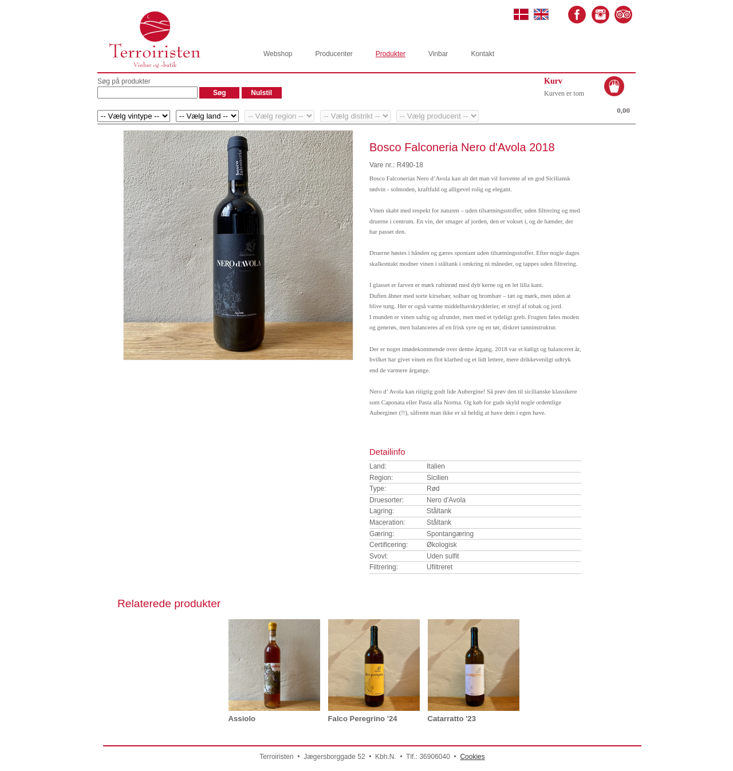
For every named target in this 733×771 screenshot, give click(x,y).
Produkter (390, 54)
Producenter (333, 54)
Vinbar (438, 54)
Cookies (472, 757)
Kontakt (482, 54)
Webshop (277, 54)
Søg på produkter (124, 81)
